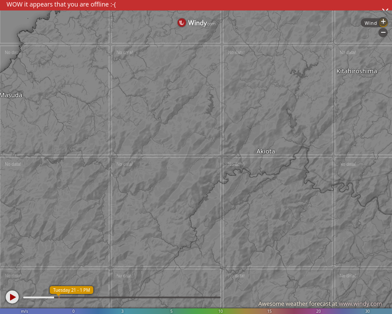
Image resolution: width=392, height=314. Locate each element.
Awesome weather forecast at (320, 303)
